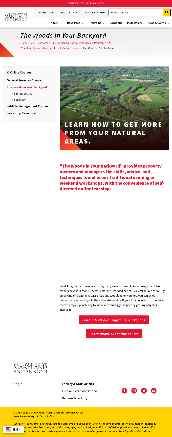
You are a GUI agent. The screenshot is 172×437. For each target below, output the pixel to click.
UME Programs (39, 42)
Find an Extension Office (79, 391)
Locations (116, 23)
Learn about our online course (114, 334)
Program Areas (102, 42)
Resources (73, 23)
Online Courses (71, 48)
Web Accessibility (24, 416)
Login (18, 384)
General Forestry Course (24, 80)
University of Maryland (86, 3)
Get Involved (46, 12)
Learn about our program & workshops (113, 320)
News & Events (157, 23)
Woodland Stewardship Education (39, 48)
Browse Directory (74, 398)
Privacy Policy (45, 416)
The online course (21, 94)
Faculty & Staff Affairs (78, 384)
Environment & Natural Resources (71, 42)
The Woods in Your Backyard (27, 87)
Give (62, 12)
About (54, 23)
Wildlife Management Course (27, 106)
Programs (95, 23)
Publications (135, 23)
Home (24, 42)
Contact (75, 12)
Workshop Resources (22, 113)
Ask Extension (95, 12)
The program (18, 100)
